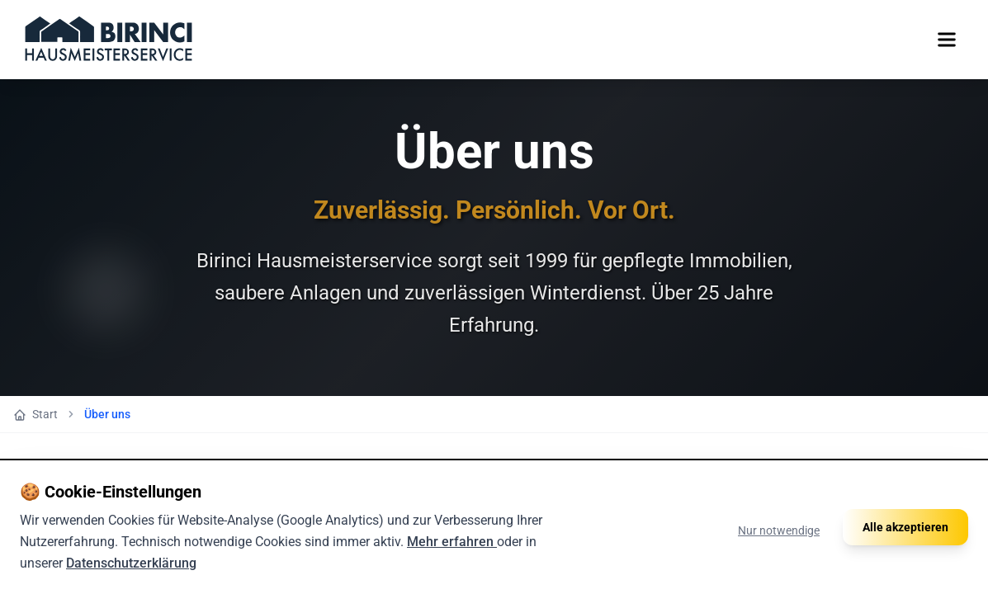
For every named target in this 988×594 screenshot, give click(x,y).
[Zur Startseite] (108, 39)
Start (35, 415)
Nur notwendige (779, 530)
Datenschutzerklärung (131, 563)
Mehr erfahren (452, 541)
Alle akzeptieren (905, 527)
